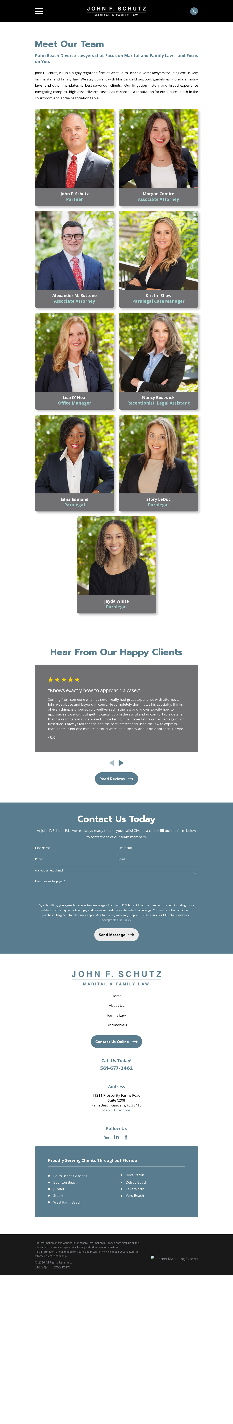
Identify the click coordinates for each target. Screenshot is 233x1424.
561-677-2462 (116, 1068)
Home (116, 995)
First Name (42, 848)
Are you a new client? (49, 870)
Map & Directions (116, 1110)
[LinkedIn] (116, 1137)
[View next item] (121, 763)
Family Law (116, 1015)
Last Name (125, 848)
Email (121, 859)
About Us (116, 1005)
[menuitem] (41, 1267)
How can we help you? (50, 881)
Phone (39, 859)
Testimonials (116, 1025)
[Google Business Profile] (106, 1137)
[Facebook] (126, 1137)
